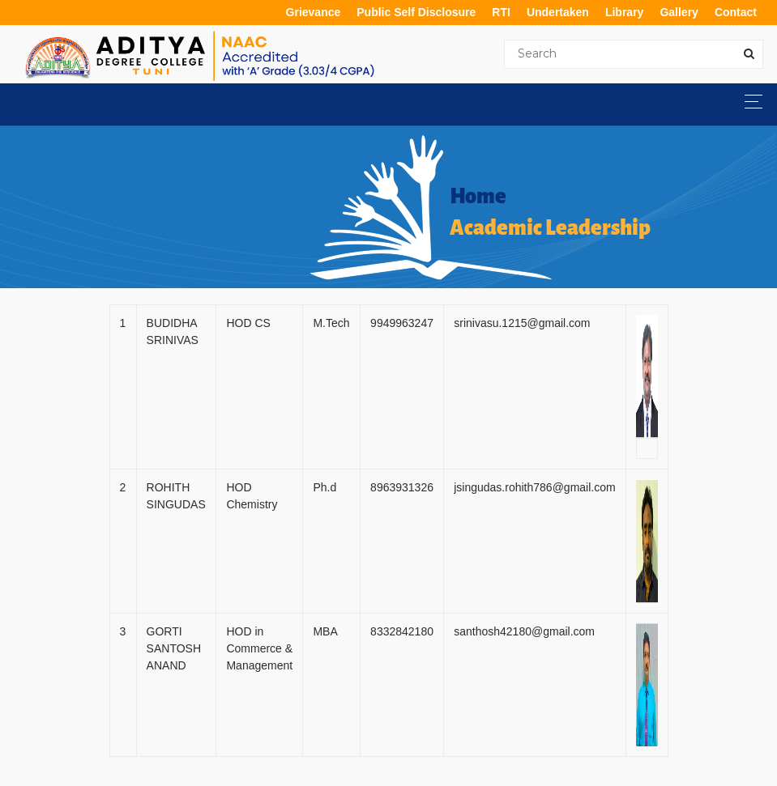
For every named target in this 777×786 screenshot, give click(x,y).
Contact (736, 12)
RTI (501, 12)
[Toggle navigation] (749, 102)
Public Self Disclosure (416, 12)
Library (624, 12)
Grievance (313, 12)
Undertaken (558, 12)
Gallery (679, 12)
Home (478, 196)
